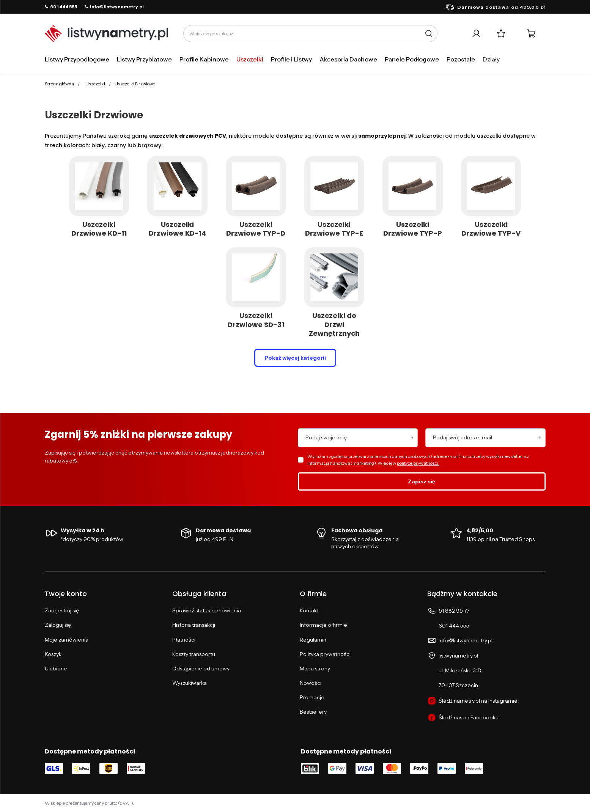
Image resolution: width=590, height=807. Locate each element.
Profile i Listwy (291, 59)
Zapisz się (421, 481)
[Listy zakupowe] (501, 33)
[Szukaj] (428, 33)
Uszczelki (249, 59)
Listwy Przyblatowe (144, 59)
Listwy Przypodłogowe (77, 59)
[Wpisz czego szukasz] (310, 33)
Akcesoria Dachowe (348, 59)
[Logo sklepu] (106, 33)
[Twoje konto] (476, 33)
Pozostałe (461, 59)
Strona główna (59, 84)
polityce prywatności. (418, 463)
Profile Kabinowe (204, 59)
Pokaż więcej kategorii (295, 357)
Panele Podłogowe (412, 59)
